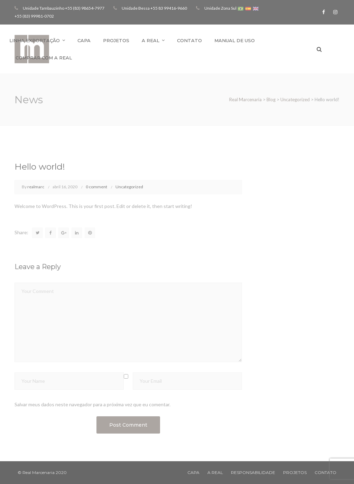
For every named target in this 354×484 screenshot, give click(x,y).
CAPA (193, 472)
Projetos (116, 40)
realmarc (35, 186)
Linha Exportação (34, 40)
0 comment (96, 186)
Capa (84, 40)
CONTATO (325, 472)
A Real (150, 40)
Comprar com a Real (44, 57)
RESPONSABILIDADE (253, 472)
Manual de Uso (234, 40)
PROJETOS (295, 472)
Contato (189, 40)
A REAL (215, 472)
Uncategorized (129, 186)
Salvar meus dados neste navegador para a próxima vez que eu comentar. (92, 404)
